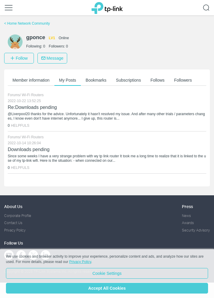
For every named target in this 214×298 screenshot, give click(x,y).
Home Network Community (27, 23)
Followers (183, 80)
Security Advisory (196, 230)
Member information (31, 80)
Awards (188, 223)
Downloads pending (29, 149)
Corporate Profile (17, 215)
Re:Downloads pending (32, 107)
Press (187, 206)
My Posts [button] (67, 80)
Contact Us (13, 223)
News (186, 215)
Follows (157, 80)
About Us (13, 206)
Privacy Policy (15, 230)
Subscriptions (128, 80)
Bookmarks (96, 80)
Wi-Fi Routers (32, 95)
